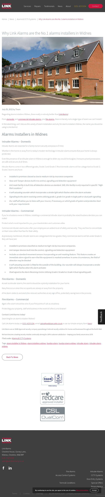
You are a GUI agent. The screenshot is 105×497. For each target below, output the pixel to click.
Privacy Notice (97, 486)
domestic (10, 119)
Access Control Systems (65, 475)
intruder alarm (83, 343)
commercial (23, 119)
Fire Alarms (70, 471)
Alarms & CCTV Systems (26, 19)
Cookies (26, 493)
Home (4, 19)
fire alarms (50, 119)
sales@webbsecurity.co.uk (51, 323)
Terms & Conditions (67, 482)
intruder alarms (35, 119)
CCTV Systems (97, 475)
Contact (95, 6)
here (90, 323)
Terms (14, 493)
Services (27, 6)
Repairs (37, 6)
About (68, 6)
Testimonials (49, 6)
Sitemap (39, 493)
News (60, 6)
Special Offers (97, 482)
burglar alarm (52, 343)
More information (82, 490)
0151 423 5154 (80, 6)
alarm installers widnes (36, 343)
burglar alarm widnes (67, 343)
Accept (94, 490)
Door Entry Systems (95, 479)
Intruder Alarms (96, 471)
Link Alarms (63, 114)
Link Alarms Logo (6, 6)
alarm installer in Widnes (17, 343)
